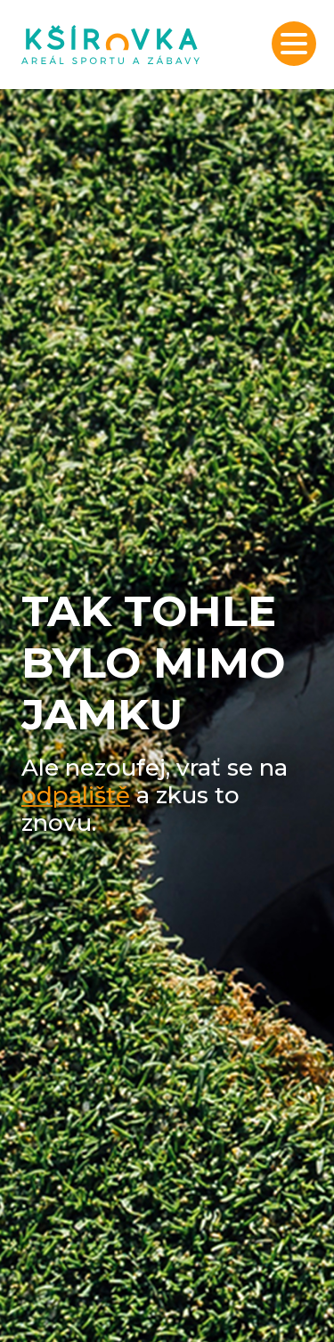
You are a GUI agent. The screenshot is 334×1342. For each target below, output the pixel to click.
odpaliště (75, 795)
